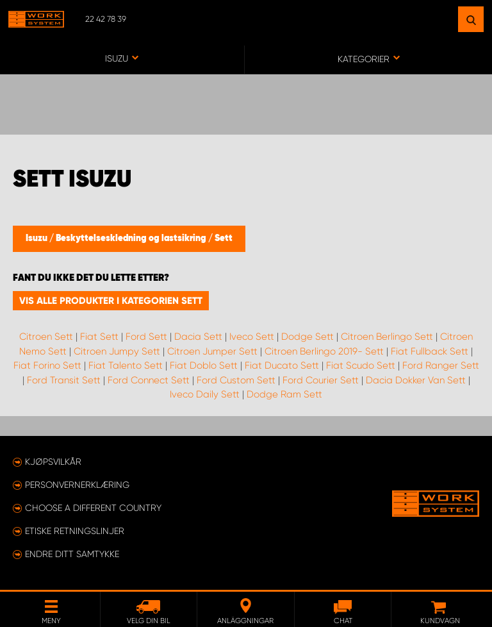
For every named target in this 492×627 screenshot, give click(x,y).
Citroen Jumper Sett (212, 351)
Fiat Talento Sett (125, 365)
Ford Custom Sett (236, 380)
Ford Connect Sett (149, 380)
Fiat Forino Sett (47, 365)
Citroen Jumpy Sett (117, 351)
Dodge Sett (307, 336)
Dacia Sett (198, 336)
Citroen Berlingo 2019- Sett (324, 351)
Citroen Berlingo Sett (387, 336)
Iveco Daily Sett (205, 394)
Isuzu (37, 238)
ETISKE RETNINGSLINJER (74, 531)
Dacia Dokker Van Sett (416, 380)
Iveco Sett (251, 336)
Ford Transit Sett (64, 380)
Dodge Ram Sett (284, 394)
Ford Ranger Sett (440, 365)
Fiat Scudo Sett (360, 365)
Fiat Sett (99, 336)
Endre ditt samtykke (72, 554)
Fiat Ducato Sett (282, 365)
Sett (224, 238)
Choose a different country (93, 508)
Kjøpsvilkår (53, 461)
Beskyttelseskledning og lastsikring (132, 238)
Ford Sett (146, 336)
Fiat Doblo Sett (204, 365)
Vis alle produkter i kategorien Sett (110, 300)
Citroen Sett (46, 336)
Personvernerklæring (77, 485)
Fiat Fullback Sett (429, 351)
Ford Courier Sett (321, 380)
